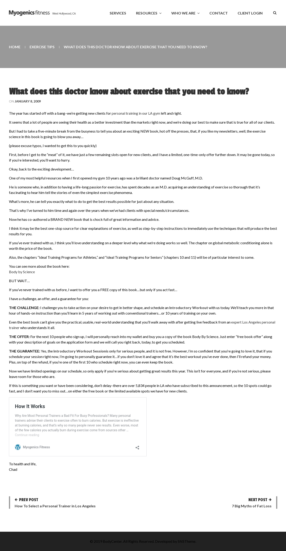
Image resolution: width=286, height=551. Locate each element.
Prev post (28, 499)
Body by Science (22, 272)
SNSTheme (186, 541)
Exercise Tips (42, 47)
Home (14, 47)
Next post (257, 499)
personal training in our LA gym (136, 113)
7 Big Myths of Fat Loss (252, 506)
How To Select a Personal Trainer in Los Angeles (55, 506)
